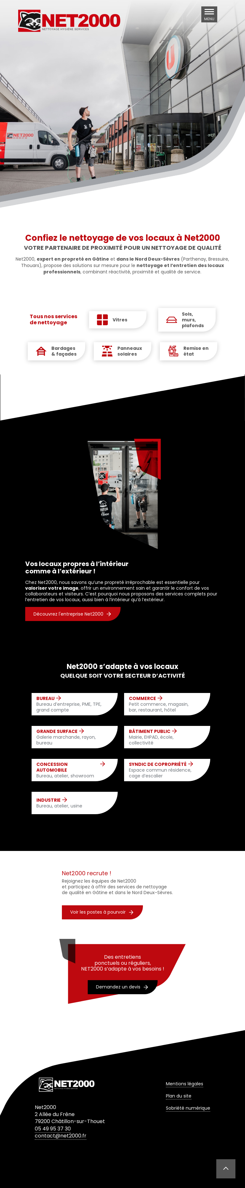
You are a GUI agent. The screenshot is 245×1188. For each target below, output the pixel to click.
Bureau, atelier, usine (59, 803)
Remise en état (196, 351)
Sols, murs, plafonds (193, 320)
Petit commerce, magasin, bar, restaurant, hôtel (163, 704)
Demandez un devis (122, 987)
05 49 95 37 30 (53, 1128)
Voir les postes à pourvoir (101, 912)
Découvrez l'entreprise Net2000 (72, 614)
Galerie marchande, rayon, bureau (70, 737)
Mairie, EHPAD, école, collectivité (163, 737)
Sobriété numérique (188, 1108)
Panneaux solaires (129, 351)
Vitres (120, 320)
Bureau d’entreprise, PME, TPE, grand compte (70, 704)
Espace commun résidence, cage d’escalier (163, 770)
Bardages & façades (64, 351)
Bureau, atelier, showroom (70, 770)
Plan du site (178, 1096)
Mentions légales (184, 1084)
